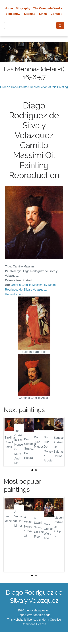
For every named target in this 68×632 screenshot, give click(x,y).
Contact (56, 13)
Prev (9, 442)
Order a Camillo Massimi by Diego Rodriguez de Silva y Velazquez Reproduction (30, 289)
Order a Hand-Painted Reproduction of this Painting (34, 87)
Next (59, 442)
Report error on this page (34, 614)
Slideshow (13, 13)
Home (9, 8)
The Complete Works (48, 8)
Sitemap (29, 13)
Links (43, 13)
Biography (23, 8)
